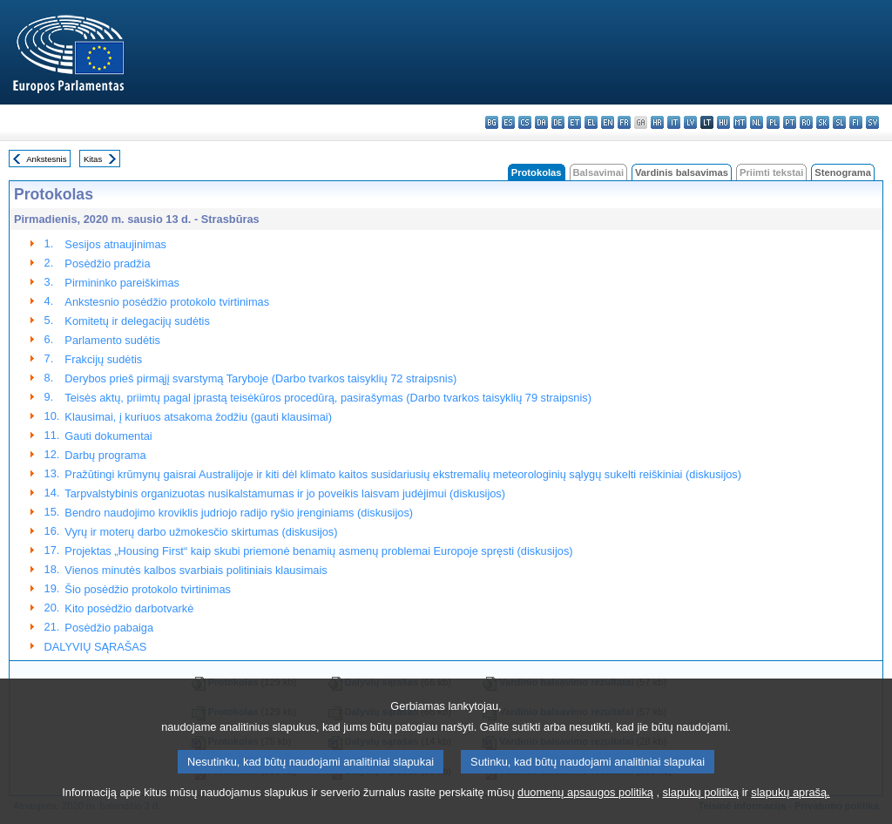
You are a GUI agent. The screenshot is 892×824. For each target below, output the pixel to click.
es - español (508, 122)
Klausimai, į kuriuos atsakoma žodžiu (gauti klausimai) (198, 416)
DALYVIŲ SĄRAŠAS (95, 646)
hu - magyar (723, 122)
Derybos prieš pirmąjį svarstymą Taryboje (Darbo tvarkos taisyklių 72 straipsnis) (260, 378)
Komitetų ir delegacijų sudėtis (136, 321)
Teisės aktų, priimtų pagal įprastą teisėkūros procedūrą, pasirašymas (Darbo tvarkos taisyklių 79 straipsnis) (327, 397)
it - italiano (673, 122)
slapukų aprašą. (790, 808)
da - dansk (541, 122)
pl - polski (773, 122)
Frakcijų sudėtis (103, 359)
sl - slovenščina (839, 122)
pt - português (789, 122)
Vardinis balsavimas (681, 172)
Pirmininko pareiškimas (121, 282)
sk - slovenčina (822, 122)
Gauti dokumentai (108, 435)
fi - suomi (855, 122)
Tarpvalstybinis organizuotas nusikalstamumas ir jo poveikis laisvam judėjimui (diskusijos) (284, 493)
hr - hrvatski (657, 122)
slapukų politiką (701, 808)
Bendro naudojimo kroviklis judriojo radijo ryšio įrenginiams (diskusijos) (238, 512)
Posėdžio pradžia (107, 263)
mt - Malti (740, 122)
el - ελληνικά (591, 122)
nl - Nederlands (756, 122)
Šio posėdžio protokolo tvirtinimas (147, 589)
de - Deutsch (557, 122)
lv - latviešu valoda (690, 122)
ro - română (806, 122)
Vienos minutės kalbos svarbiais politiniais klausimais (195, 570)
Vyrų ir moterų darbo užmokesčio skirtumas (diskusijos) (200, 531)
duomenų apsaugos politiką (585, 808)
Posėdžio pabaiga (108, 627)
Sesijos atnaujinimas (115, 244)
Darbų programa (104, 455)
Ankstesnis (46, 159)
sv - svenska (872, 122)
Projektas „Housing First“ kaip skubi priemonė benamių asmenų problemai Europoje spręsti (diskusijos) (318, 550)
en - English (607, 122)
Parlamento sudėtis (112, 340)
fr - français (624, 122)
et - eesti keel (574, 122)
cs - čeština (524, 122)
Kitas (93, 159)
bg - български (491, 122)
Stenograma (842, 172)
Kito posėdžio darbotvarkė (128, 608)
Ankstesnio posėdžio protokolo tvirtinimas (166, 301)
